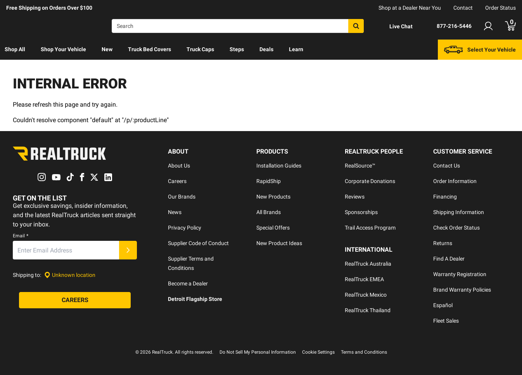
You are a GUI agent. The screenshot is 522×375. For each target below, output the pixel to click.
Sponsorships (361, 212)
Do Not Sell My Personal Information (258, 352)
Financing (445, 197)
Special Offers (273, 228)
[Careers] (75, 300)
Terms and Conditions (364, 352)
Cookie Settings (318, 352)
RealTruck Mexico (366, 295)
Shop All (15, 49)
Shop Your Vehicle (63, 49)
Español (443, 305)
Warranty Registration (459, 274)
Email (20, 236)
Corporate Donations (370, 181)
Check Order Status (456, 228)
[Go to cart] (510, 26)
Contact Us (446, 165)
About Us (179, 165)
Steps (237, 49)
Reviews (355, 197)
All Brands (268, 212)
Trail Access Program (370, 228)
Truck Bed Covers (149, 49)
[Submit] (128, 250)
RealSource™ (360, 165)
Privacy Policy (184, 228)
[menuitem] (15, 50)
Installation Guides (278, 165)
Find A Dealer (449, 259)
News (174, 212)
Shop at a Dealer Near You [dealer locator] (410, 8)
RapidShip (268, 181)
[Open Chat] (394, 26)
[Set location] (69, 275)
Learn (296, 49)
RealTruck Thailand (368, 310)
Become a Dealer (188, 283)
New (107, 49)
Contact (463, 8)
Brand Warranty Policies (462, 290)
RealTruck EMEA (364, 279)
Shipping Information (458, 212)
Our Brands (181, 197)
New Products (273, 197)
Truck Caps (200, 49)
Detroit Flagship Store (195, 299)
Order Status (500, 8)
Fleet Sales (446, 321)
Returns (442, 243)
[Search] (238, 26)
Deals (266, 49)
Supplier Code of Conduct (198, 243)
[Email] (66, 250)
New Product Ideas (279, 243)
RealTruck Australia (368, 264)
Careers (177, 181)
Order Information (455, 181)
